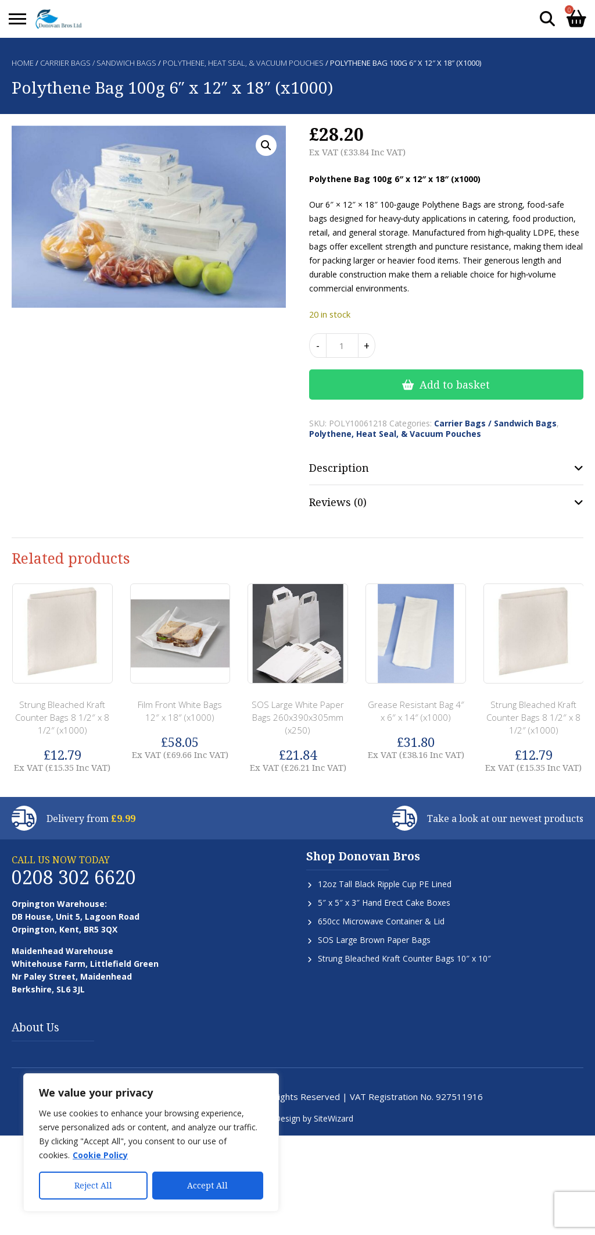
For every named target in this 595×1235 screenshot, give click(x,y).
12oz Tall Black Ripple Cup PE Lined (384, 883)
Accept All (207, 1185)
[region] (151, 1142)
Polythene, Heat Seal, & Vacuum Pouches (243, 63)
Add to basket (455, 385)
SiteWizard (333, 1118)
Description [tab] (339, 468)
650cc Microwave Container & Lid (381, 921)
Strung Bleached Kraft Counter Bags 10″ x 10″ (404, 958)
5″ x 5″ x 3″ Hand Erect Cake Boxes (384, 902)
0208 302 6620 (74, 876)
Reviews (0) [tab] (338, 502)
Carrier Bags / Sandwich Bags (98, 63)
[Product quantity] (342, 345)
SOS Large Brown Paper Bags (374, 939)
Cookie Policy (100, 1155)
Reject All (93, 1185)
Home (23, 63)
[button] (266, 145)
